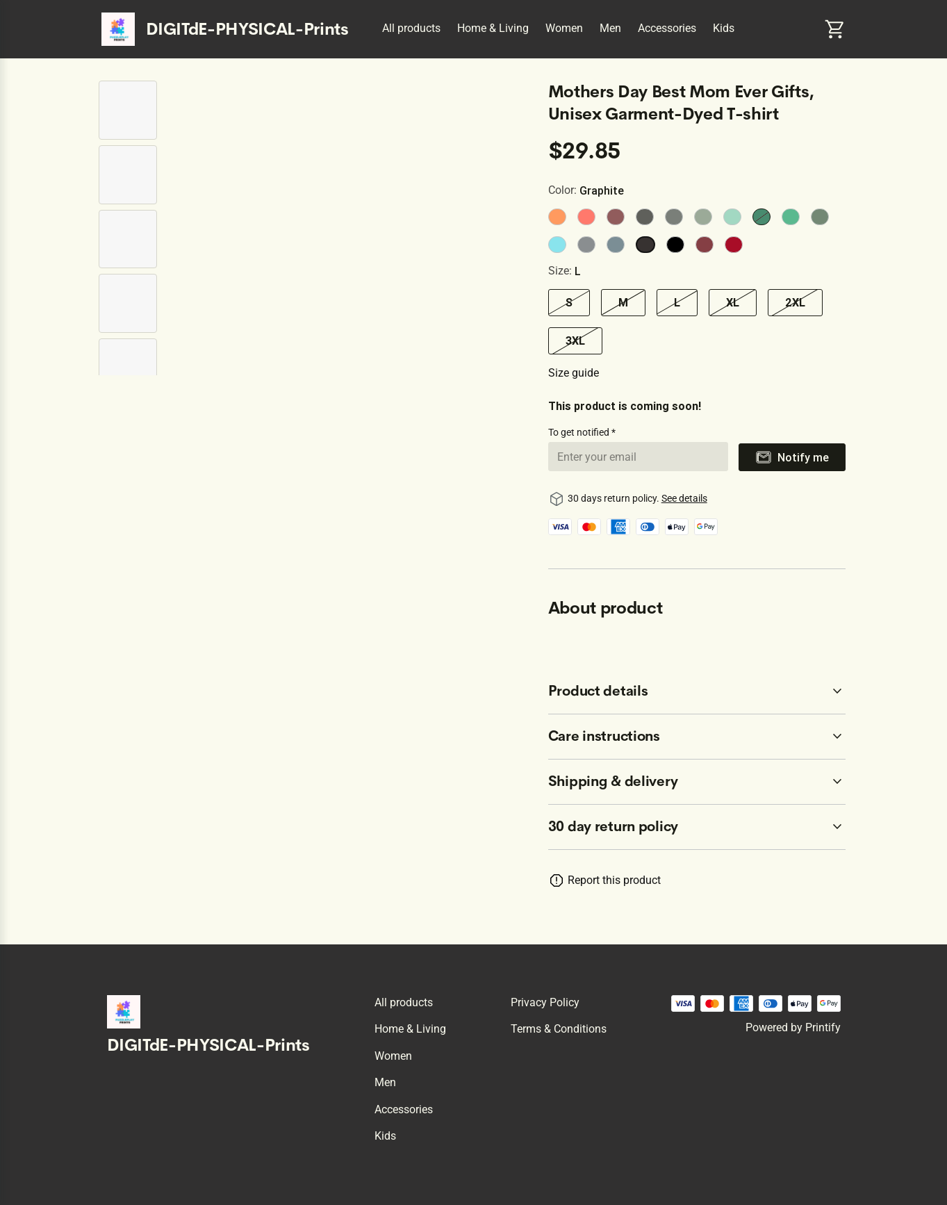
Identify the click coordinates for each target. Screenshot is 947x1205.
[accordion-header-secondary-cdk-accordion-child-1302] (697, 827)
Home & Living (493, 28)
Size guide (573, 372)
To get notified (579, 432)
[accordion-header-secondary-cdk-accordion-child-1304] (697, 736)
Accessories (667, 28)
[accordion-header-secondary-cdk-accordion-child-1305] (697, 782)
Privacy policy (545, 1002)
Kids (723, 28)
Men (610, 28)
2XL (795, 302)
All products (411, 28)
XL (732, 302)
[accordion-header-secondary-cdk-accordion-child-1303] (697, 691)
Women (564, 28)
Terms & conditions (559, 1028)
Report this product (614, 880)
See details (684, 498)
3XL (575, 340)
